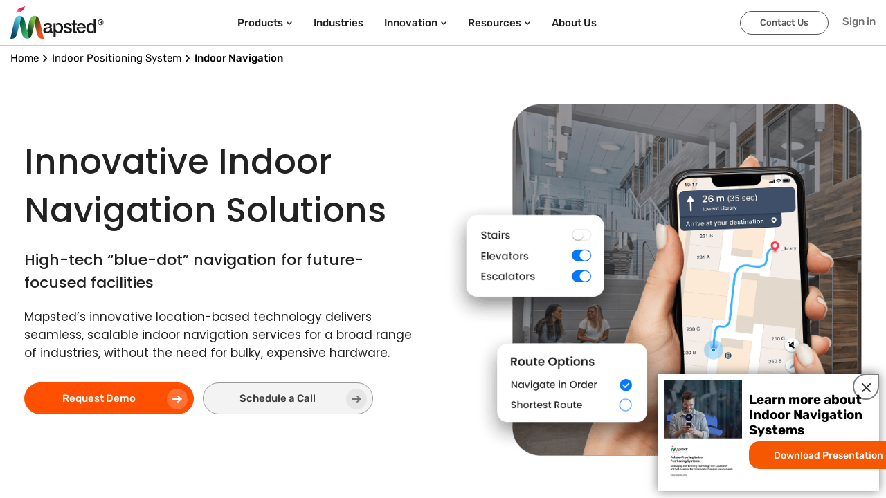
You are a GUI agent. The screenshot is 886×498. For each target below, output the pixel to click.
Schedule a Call (249, 399)
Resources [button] (499, 23)
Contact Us (784, 22)
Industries (338, 23)
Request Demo (101, 399)
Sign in (859, 21)
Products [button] (265, 23)
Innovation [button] (415, 23)
